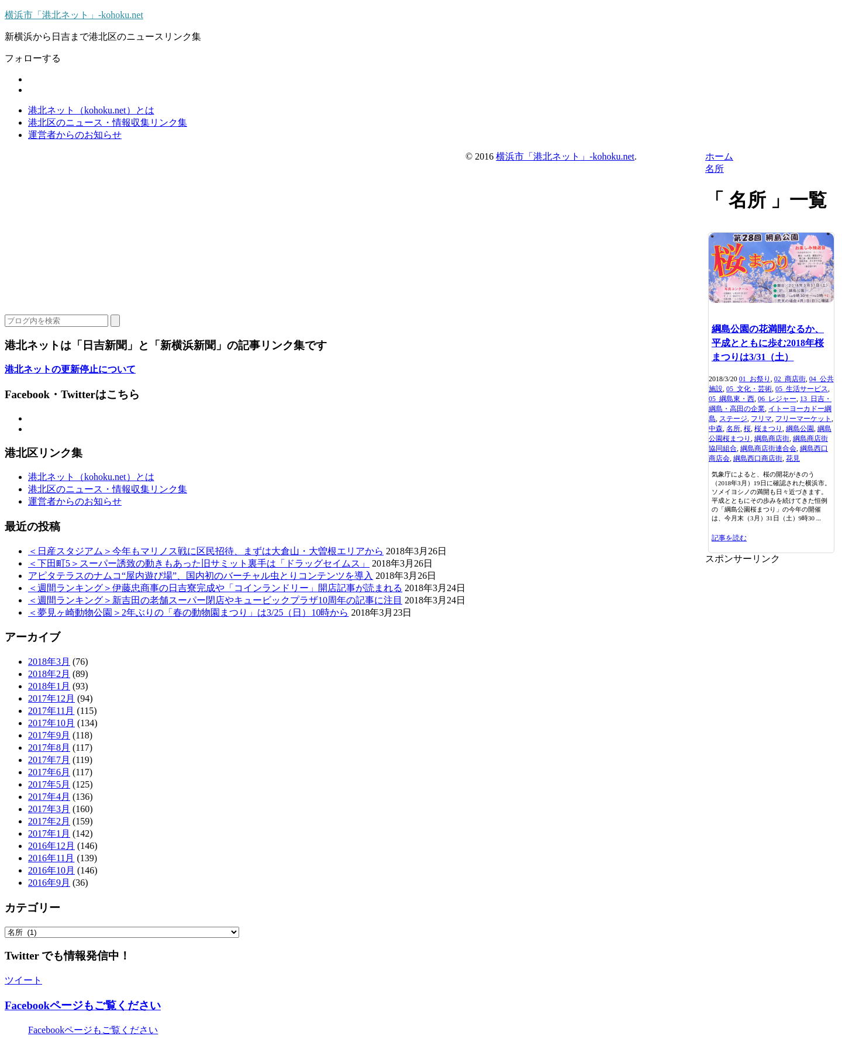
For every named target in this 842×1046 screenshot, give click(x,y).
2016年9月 (49, 883)
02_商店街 (790, 379)
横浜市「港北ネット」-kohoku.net (74, 15)
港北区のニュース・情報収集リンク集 (107, 122)
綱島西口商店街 (757, 458)
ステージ (733, 419)
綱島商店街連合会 (768, 448)
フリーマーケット (803, 419)
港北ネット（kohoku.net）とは (91, 110)
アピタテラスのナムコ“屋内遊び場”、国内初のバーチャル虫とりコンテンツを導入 (200, 576)
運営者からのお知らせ (75, 135)
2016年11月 (51, 858)
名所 (733, 428)
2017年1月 (49, 833)
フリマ (761, 419)
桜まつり (768, 428)
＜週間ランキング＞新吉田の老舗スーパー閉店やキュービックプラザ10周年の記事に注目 (215, 600)
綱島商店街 (771, 438)
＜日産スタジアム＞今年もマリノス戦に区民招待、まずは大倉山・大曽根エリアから (206, 551)
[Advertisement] (771, 740)
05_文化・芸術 (749, 389)
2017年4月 (49, 797)
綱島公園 (800, 428)
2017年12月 (51, 698)
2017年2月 (49, 821)
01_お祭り (755, 379)
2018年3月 (49, 662)
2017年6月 (49, 772)
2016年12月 (51, 846)
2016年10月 (51, 870)
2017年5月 (49, 784)
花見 (793, 458)
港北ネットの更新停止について (70, 369)
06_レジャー (777, 399)
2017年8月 (49, 747)
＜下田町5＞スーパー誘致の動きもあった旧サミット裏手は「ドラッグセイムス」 (199, 563)
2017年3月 (49, 809)
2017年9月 (49, 735)
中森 (716, 428)
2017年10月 (51, 723)
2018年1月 (49, 686)
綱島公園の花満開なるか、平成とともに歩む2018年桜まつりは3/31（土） (768, 343)
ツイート (23, 980)
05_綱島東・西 (731, 399)
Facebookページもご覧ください (83, 1005)
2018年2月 (49, 674)
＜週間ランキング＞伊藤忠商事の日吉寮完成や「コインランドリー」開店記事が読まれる (215, 588)
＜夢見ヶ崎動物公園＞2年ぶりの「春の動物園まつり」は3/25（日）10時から (188, 612)
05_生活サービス (801, 389)
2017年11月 (51, 711)
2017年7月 (49, 760)
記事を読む (729, 538)
